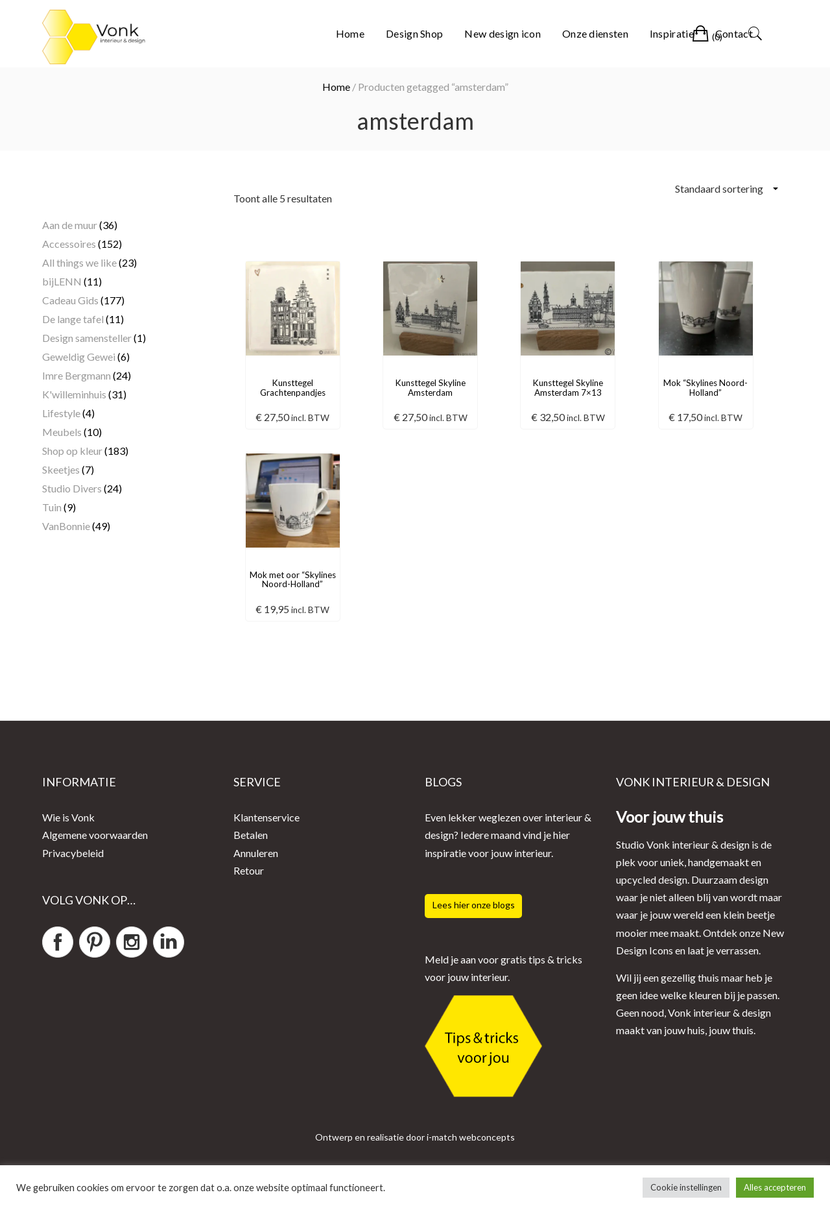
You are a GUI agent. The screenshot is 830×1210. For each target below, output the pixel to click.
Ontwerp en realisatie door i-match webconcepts (415, 1137)
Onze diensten (595, 33)
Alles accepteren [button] (775, 1187)
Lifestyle (61, 413)
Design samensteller (87, 338)
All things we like (79, 262)
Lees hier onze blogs (474, 904)
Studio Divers (72, 488)
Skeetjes (61, 469)
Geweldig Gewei (78, 356)
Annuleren (255, 853)
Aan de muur (69, 225)
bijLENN (62, 281)
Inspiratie (672, 33)
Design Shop (414, 33)
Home (350, 33)
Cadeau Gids (70, 300)
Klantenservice (266, 817)
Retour (248, 870)
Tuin (52, 507)
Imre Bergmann (76, 375)
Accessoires (69, 243)
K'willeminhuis (74, 394)
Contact (734, 33)
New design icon (502, 33)
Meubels (62, 432)
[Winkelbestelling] (726, 188)
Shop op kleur (72, 450)
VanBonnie (66, 526)
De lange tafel (73, 319)
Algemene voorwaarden (95, 835)
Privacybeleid (73, 853)
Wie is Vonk (68, 817)
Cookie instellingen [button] (686, 1187)
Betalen (250, 835)
